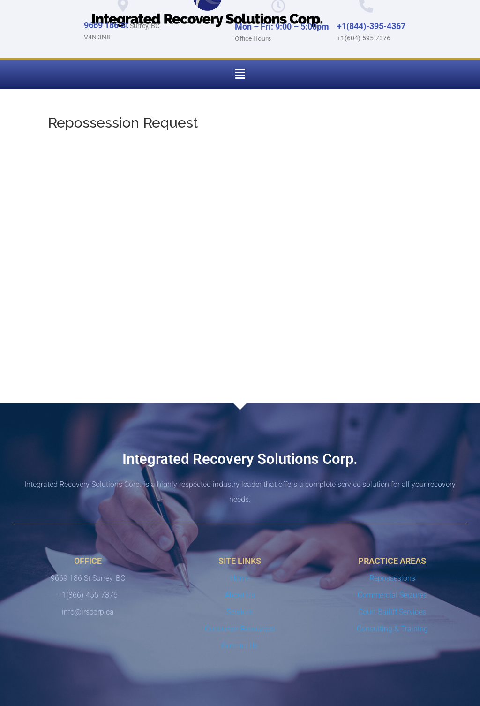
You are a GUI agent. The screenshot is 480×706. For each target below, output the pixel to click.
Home (240, 578)
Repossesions (392, 578)
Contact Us (240, 645)
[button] (240, 74)
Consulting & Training (392, 628)
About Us (240, 595)
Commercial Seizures (392, 595)
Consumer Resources (240, 628)
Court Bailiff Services (392, 611)
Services (240, 611)
